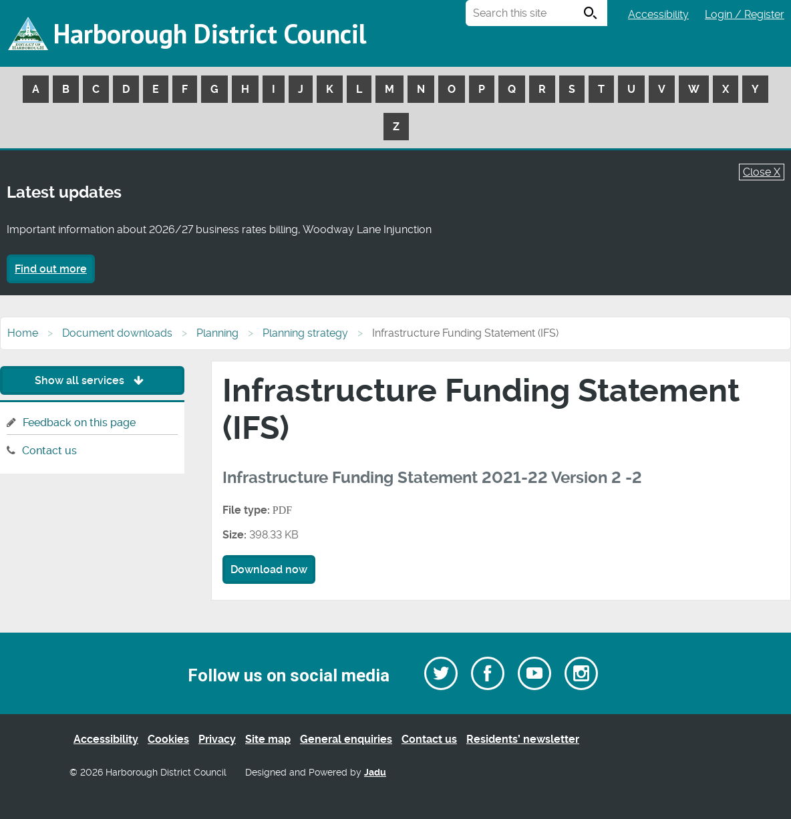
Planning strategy (305, 333)
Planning (217, 333)
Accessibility (658, 14)
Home (22, 333)
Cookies (168, 739)
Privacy (217, 739)
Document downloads (117, 333)
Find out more (51, 269)
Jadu (375, 772)
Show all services (92, 380)
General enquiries (346, 739)
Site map (268, 739)
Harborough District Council (209, 33)
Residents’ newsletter (522, 739)
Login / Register (744, 14)
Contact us (49, 450)
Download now (268, 569)
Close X (761, 172)
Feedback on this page (79, 422)
